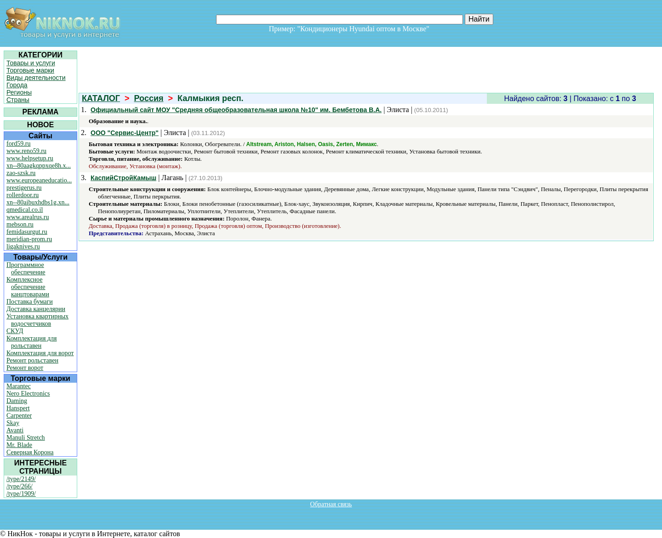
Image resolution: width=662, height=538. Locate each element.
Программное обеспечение (26, 268)
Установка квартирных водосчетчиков (37, 320)
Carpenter (19, 415)
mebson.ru (20, 224)
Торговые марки (30, 70)
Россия (149, 98)
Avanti (14, 430)
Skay (12, 422)
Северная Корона (29, 452)
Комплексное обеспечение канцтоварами (27, 287)
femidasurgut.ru (26, 231)
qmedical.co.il (24, 209)
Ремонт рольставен (32, 360)
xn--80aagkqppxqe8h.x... (38, 165)
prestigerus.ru (24, 187)
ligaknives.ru (23, 246)
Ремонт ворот (24, 367)
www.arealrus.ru (27, 217)
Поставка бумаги (29, 301)
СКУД (14, 331)
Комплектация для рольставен (31, 342)
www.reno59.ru (26, 150)
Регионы (19, 92)
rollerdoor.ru (22, 195)
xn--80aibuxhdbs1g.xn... (37, 202)
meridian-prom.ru (29, 239)
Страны (17, 99)
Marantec (18, 386)
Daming (16, 400)
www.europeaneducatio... (39, 180)
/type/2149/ (21, 479)
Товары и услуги (30, 63)
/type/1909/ (21, 493)
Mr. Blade (19, 445)
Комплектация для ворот (40, 353)
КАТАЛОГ (101, 98)
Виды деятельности (36, 77)
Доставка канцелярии (35, 309)
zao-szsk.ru (20, 173)
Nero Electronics (28, 393)
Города (17, 85)
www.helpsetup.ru (29, 158)
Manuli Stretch (25, 437)
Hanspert (18, 408)
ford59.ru (18, 143)
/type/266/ (19, 486)
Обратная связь (331, 504)
